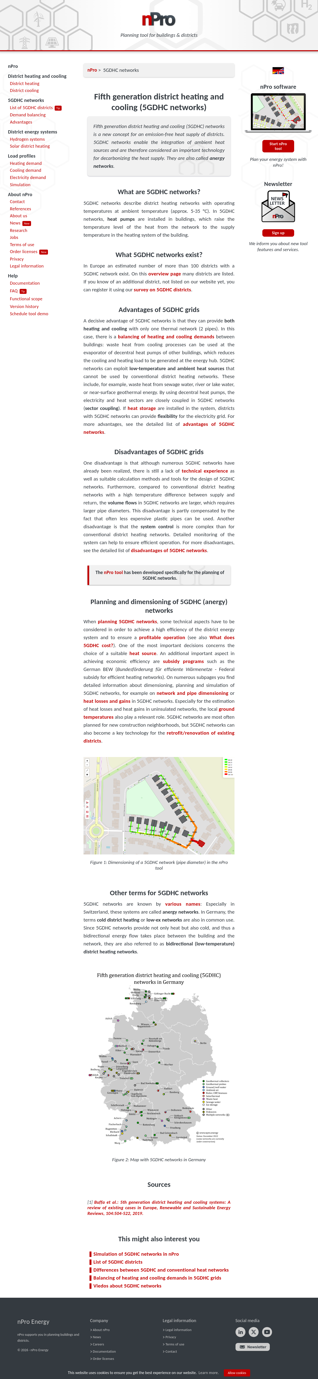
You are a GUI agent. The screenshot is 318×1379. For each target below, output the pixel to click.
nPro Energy (33, 1322)
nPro (13, 66)
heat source (143, 653)
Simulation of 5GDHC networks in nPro (136, 1254)
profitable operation (162, 637)
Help (13, 276)
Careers (98, 1344)
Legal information (27, 266)
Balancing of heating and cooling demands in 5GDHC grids (157, 1278)
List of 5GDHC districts (31, 107)
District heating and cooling (37, 76)
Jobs (14, 237)
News (15, 223)
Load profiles (22, 156)
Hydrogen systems (27, 139)
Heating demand (26, 163)
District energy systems (32, 132)
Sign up (278, 232)
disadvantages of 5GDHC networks (169, 550)
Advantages (21, 122)
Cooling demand (25, 170)
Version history (24, 306)
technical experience (205, 471)
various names (182, 904)
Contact (17, 201)
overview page (164, 273)
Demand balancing (28, 115)
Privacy (17, 259)
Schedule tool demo (29, 313)
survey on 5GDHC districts (162, 289)
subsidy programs (183, 661)
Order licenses (24, 251)
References (20, 209)
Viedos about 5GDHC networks (127, 1286)
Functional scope (26, 299)
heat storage (142, 408)
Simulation (20, 184)
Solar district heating (30, 146)
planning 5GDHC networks (127, 621)
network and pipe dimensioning (192, 693)
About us (18, 216)
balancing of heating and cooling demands (166, 336)
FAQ (14, 291)
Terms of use (22, 244)
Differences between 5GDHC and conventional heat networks (161, 1270)
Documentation (25, 283)
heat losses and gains (106, 701)
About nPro (20, 194)
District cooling (24, 90)
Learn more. (209, 1372)
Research (18, 230)
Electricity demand (28, 177)
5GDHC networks (26, 100)
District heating (25, 83)
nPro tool (113, 572)
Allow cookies (237, 1373)
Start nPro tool (278, 146)
